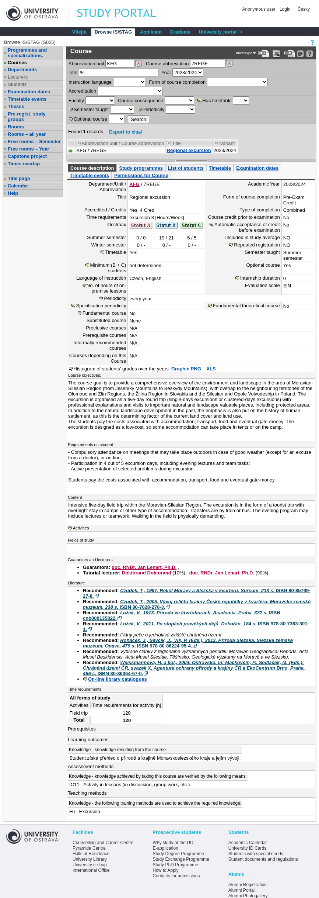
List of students (186, 168)
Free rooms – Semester (34, 141)
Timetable (220, 168)
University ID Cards (247, 848)
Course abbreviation (167, 63)
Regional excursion (189, 150)
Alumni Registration (247, 884)
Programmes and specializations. (27, 52)
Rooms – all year (27, 134)
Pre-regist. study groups (27, 116)
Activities (81, 528)
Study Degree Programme (178, 853)
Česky (304, 9)
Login (285, 9)
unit (86, 63)
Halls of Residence (91, 853)
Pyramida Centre (89, 848)
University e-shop (90, 864)
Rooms (16, 126)
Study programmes (140, 168)
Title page (19, 178)
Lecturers (18, 77)
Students (17, 84)
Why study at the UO (173, 842)
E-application (165, 848)
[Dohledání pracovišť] (139, 63)
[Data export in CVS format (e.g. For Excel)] (289, 54)
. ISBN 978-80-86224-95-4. (188, 643)
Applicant (151, 32)
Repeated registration (257, 245)
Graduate (180, 32)
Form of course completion (177, 82)
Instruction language (90, 82)
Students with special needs (255, 853)
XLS (210, 369)
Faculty (76, 100)
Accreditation (82, 91)
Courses (17, 62)
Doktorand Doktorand (146, 573)
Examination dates (29, 91)
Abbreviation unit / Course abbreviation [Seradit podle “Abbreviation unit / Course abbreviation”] (123, 143)
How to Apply (165, 870)
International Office (91, 870)
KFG (134, 184)
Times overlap (24, 163)
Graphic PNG (187, 369)
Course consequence (140, 100)
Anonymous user (259, 9)
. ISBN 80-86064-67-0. (194, 668)
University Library (90, 859)
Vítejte (79, 32)
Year (166, 72)
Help (13, 193)
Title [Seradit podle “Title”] (176, 143)
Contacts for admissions (176, 875)
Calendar (18, 186)
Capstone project (27, 156)
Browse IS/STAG (113, 32)
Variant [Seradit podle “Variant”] (227, 143)
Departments (22, 69)
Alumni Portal (241, 890)
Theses (16, 106)
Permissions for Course (141, 175)
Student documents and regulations (263, 859)
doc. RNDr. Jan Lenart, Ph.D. (144, 567)
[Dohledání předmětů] (229, 63)
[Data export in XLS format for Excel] (276, 54)
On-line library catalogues (117, 679)
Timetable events (27, 99)
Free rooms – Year (28, 149)
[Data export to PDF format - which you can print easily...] (263, 54)
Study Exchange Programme (181, 859)
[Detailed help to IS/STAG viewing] (309, 54)
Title (73, 72)
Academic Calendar (247, 842)
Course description (92, 168)
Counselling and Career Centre (103, 842)
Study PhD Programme (175, 864)
